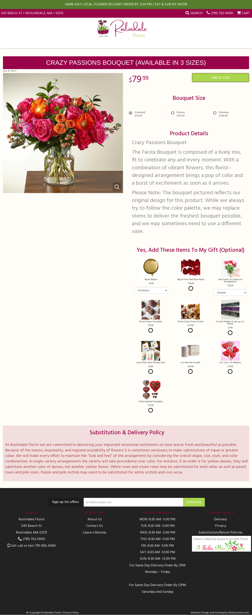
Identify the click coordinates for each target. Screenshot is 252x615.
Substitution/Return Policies (220, 532)
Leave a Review (94, 532)
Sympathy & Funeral (121, 43)
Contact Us (94, 526)
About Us (94, 519)
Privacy (220, 526)
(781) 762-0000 (222, 13)
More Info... (209, 43)
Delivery (220, 519)
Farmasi (152, 43)
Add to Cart (220, 78)
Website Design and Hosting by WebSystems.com (220, 612)
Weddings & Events (179, 43)
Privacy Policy (70, 612)
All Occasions (42, 43)
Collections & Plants (79, 43)
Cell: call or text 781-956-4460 (31, 546)
